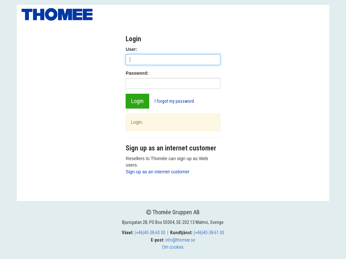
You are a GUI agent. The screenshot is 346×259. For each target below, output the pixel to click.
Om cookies (173, 247)
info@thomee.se (180, 240)
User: (131, 49)
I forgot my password (174, 101)
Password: (137, 73)
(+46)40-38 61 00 (209, 232)
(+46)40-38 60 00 (150, 232)
